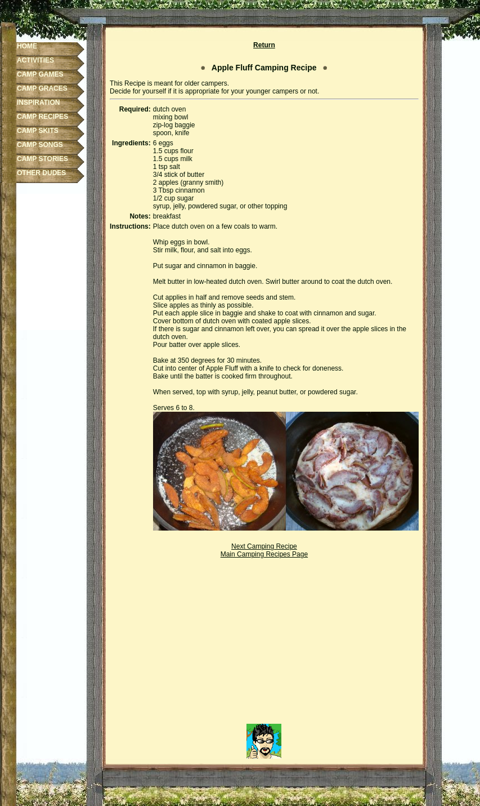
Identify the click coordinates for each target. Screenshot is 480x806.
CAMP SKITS (38, 131)
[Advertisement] (264, 645)
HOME (27, 46)
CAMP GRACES (42, 88)
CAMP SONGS (40, 145)
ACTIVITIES (35, 60)
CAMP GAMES (40, 74)
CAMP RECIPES (42, 117)
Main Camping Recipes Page (264, 554)
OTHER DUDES (41, 173)
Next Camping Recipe (264, 546)
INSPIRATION (38, 102)
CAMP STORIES (42, 159)
